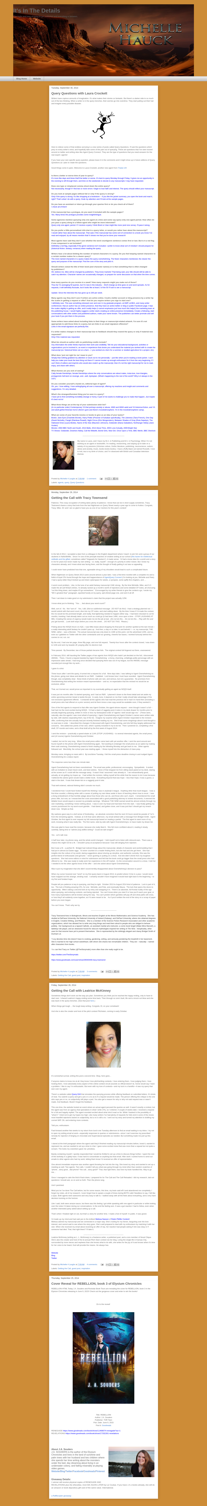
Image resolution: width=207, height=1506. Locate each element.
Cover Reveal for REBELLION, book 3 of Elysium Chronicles (96, 1283)
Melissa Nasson (102, 1219)
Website (37, 79)
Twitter (54, 1258)
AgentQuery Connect (113, 577)
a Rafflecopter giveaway (61, 1496)
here (92, 1001)
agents (60, 482)
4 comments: (92, 1264)
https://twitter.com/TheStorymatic (65, 954)
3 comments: (92, 971)
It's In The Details (36, 10)
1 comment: (92, 479)
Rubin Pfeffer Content (120, 1219)
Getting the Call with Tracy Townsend (79, 498)
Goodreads (106, 1425)
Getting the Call (64, 975)
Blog (53, 1255)
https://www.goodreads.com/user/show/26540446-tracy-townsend (78, 960)
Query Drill (76, 1094)
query (66, 482)
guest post (76, 975)
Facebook (78, 1471)
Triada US (122, 168)
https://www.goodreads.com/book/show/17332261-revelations (92, 1433)
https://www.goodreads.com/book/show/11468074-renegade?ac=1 (92, 1431)
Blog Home (21, 79)
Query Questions (77, 482)
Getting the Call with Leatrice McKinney (81, 990)
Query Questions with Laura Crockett (79, 93)
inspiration (85, 975)
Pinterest (100, 1471)
